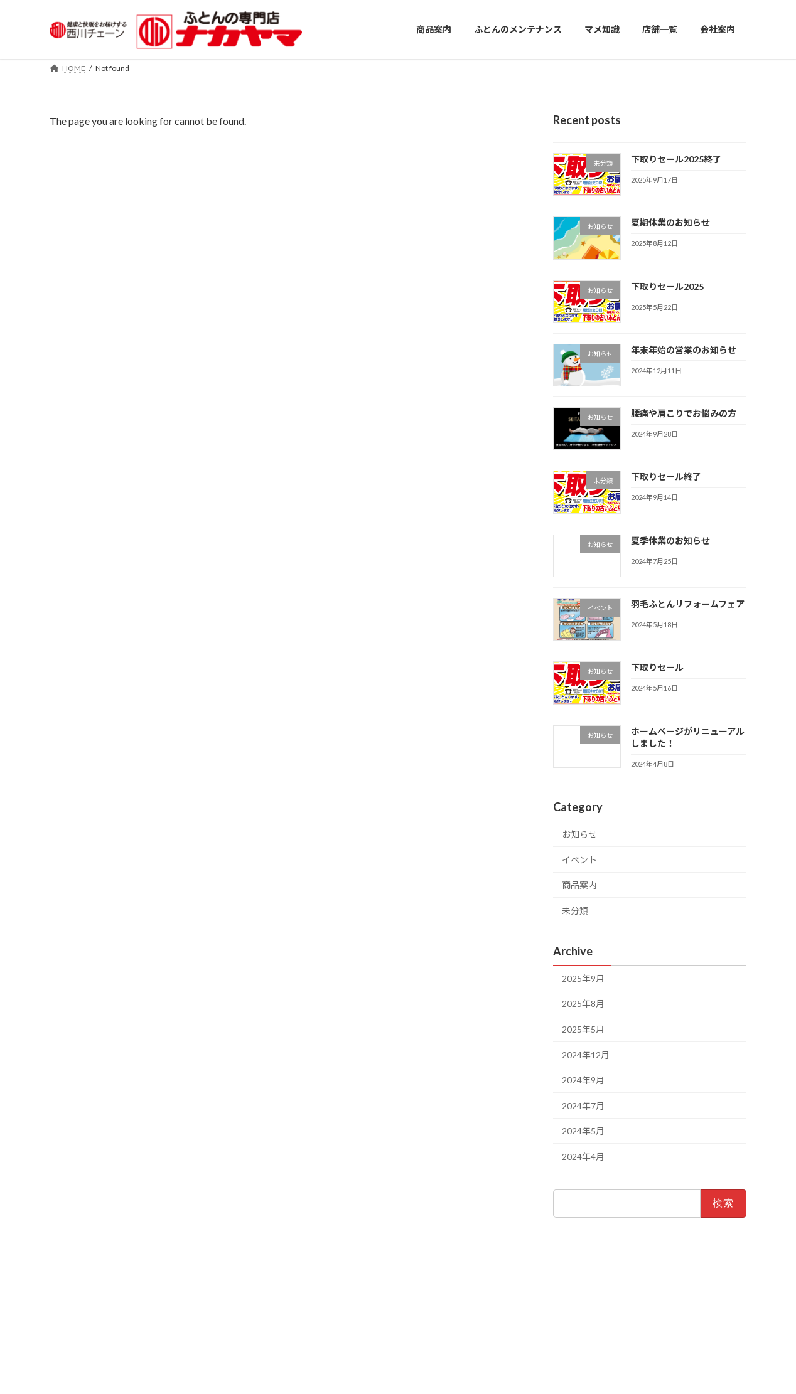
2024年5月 (583, 1130)
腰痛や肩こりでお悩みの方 (683, 413)
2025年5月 (583, 1029)
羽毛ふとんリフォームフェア (688, 604)
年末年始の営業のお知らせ (683, 349)
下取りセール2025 (667, 285)
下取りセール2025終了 (676, 159)
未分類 (575, 910)
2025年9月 (583, 977)
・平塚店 (348, 1305)
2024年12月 (586, 1054)
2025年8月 (583, 1003)
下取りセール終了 (666, 476)
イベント (579, 859)
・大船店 (348, 1294)
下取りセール (657, 667)
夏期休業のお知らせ (670, 222)
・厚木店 (303, 1305)
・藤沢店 (303, 1294)
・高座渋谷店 (310, 1316)
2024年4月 (583, 1156)
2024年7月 (583, 1105)
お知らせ (579, 834)
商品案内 (579, 885)
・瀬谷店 (394, 1305)
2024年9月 (583, 1080)
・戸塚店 (394, 1294)
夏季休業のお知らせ (670, 540)
